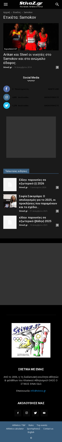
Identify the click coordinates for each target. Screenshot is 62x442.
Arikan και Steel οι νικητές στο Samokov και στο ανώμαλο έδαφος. (27, 59)
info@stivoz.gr (38, 390)
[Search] (57, 4)
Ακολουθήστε (51, 97)
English (31, 432)
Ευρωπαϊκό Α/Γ (10, 49)
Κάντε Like (53, 89)
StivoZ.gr (7, 67)
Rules (31, 425)
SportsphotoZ (33, 428)
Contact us (48, 428)
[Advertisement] (31, 137)
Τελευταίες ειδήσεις (16, 171)
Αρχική (6, 12)
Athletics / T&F (18, 425)
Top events (42, 425)
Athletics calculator (15, 428)
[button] (5, 4)
